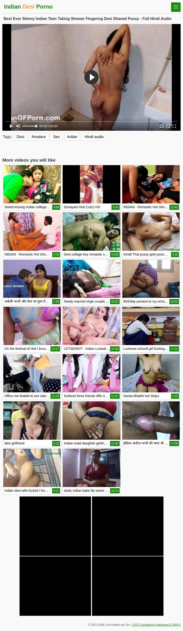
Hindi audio (94, 137)
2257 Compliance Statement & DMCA (157, 624)
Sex (56, 137)
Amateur (38, 137)
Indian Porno (28, 6)
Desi (20, 137)
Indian (72, 137)
